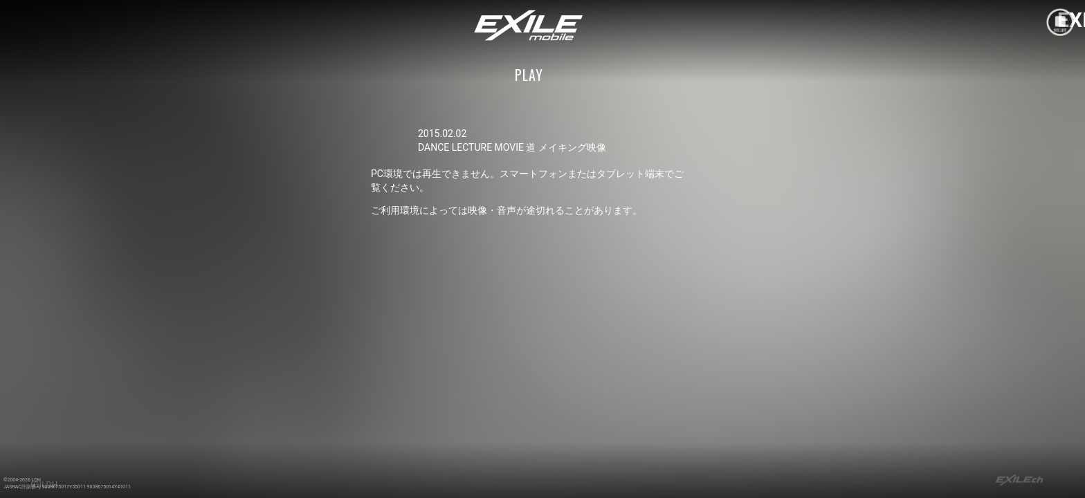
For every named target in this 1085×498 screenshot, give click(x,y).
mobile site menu (1060, 22)
